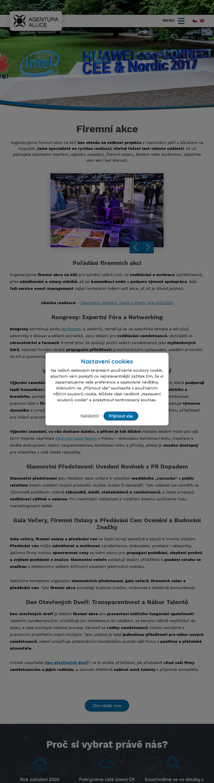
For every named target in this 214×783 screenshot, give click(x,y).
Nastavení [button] (90, 415)
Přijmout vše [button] (121, 416)
